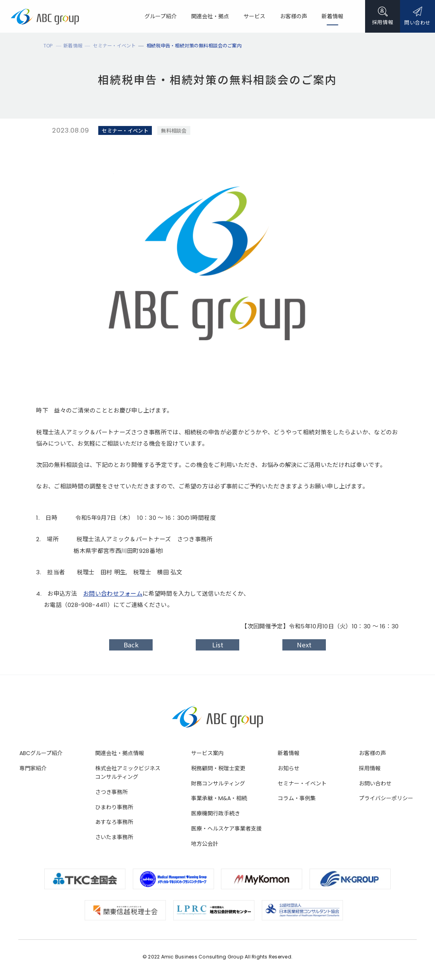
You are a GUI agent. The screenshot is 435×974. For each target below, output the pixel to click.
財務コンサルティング (218, 783)
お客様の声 (372, 753)
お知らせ (288, 768)
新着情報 (288, 753)
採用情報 (370, 768)
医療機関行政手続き (215, 813)
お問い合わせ (375, 783)
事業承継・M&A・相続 (219, 798)
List (217, 645)
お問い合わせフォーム (113, 593)
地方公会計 (204, 844)
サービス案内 (207, 753)
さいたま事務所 (114, 837)
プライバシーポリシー (386, 798)
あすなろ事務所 (114, 822)
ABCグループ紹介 (41, 753)
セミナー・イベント (302, 783)
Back (131, 645)
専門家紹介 (33, 768)
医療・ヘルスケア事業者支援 (226, 828)
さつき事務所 (111, 792)
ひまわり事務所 (114, 807)
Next (304, 645)
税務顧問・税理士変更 (218, 768)
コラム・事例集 (297, 798)
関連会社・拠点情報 (119, 753)
